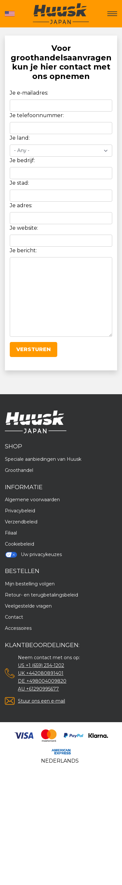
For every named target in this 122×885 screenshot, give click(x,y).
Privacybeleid (20, 511)
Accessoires (18, 628)
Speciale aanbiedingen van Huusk (43, 459)
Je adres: (21, 205)
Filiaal (11, 533)
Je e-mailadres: (29, 93)
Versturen (33, 349)
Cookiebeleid (19, 544)
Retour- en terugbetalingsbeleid (41, 595)
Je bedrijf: (22, 160)
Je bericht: (23, 250)
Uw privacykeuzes (33, 554)
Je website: (24, 228)
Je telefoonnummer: (37, 115)
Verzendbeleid (21, 522)
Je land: (20, 138)
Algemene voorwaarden (32, 500)
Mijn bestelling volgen (30, 584)
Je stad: (19, 183)
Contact (14, 617)
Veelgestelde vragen (28, 606)
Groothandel (19, 470)
